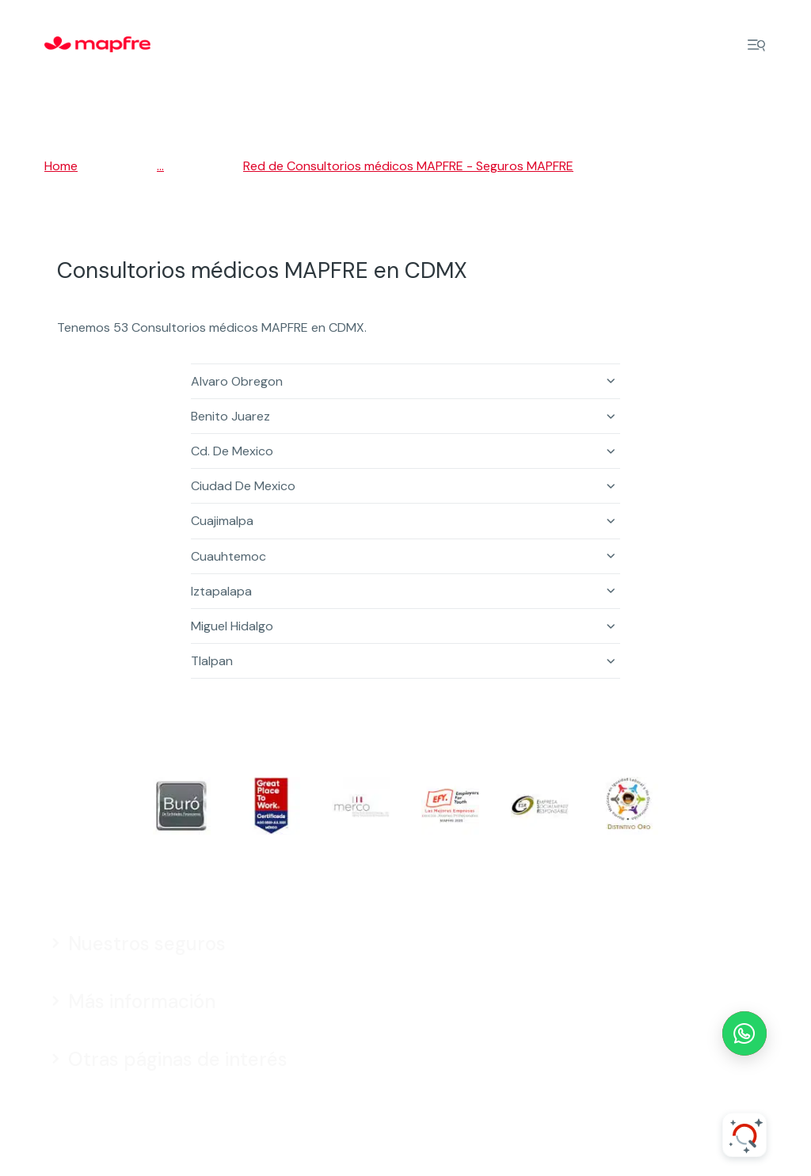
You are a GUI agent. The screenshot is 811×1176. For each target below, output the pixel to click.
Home (61, 166)
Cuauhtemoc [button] (228, 556)
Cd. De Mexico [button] (232, 451)
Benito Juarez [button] (230, 416)
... (160, 166)
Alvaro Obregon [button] (237, 381)
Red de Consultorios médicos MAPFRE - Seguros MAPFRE (408, 166)
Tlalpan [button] (212, 661)
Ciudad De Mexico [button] (243, 486)
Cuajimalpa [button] (222, 520)
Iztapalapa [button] (221, 591)
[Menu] (756, 45)
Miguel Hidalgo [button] (232, 626)
